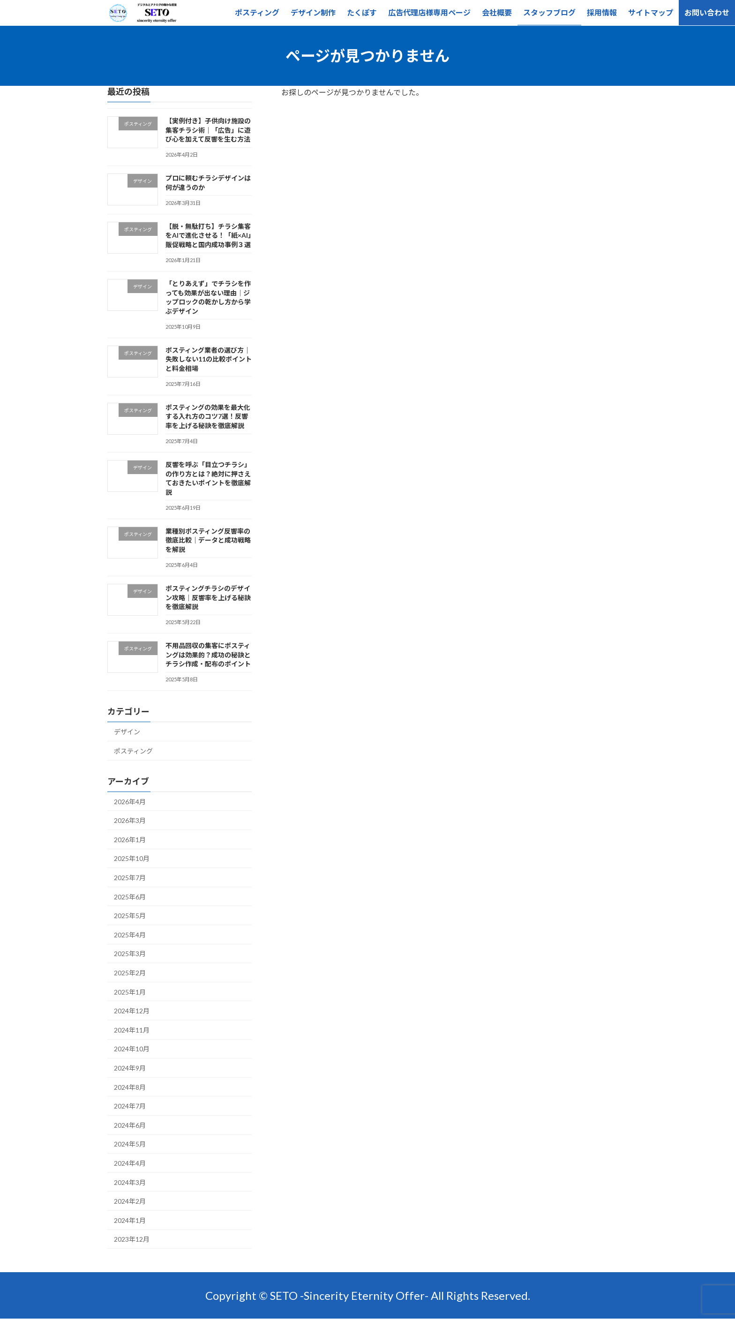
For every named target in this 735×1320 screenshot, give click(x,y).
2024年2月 (130, 1201)
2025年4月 (130, 935)
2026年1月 (130, 840)
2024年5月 (130, 1144)
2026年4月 (130, 802)
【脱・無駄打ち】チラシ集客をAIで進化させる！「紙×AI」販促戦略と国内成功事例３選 (208, 235)
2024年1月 (130, 1220)
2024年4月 (130, 1163)
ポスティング (133, 751)
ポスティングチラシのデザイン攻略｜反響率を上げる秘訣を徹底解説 (208, 597)
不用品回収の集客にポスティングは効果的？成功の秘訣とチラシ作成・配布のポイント (208, 654)
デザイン (127, 732)
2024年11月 (132, 1030)
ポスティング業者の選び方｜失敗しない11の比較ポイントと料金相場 (208, 359)
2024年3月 (130, 1182)
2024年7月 (130, 1106)
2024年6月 (130, 1125)
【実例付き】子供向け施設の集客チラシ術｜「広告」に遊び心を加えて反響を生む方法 (208, 130)
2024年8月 (130, 1087)
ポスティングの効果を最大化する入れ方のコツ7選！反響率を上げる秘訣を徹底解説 (207, 416)
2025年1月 (130, 992)
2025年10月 (132, 858)
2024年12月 (132, 1011)
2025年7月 (130, 878)
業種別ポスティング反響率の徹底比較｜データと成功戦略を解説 (208, 540)
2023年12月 (132, 1239)
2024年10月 (132, 1049)
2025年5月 (130, 916)
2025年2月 (130, 973)
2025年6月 (130, 897)
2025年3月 (130, 954)
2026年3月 (130, 820)
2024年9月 (130, 1068)
